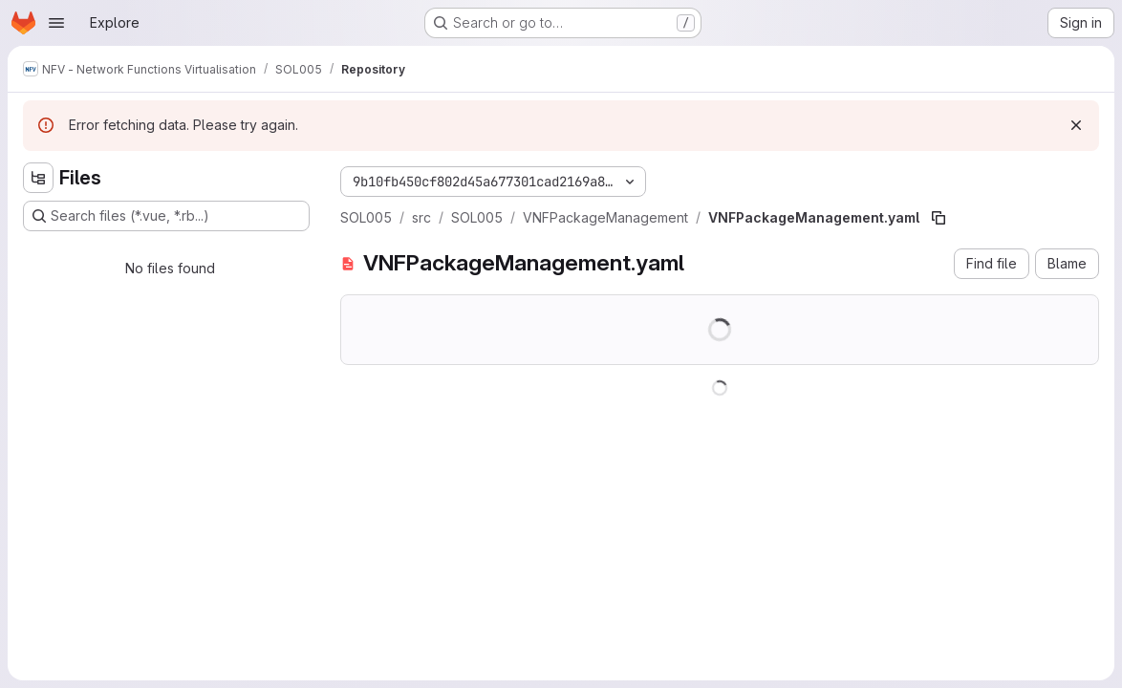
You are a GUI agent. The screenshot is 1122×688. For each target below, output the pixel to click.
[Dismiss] (1076, 125)
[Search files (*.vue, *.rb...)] (166, 216)
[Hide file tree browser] (38, 177)
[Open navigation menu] (56, 23)
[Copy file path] (938, 218)
